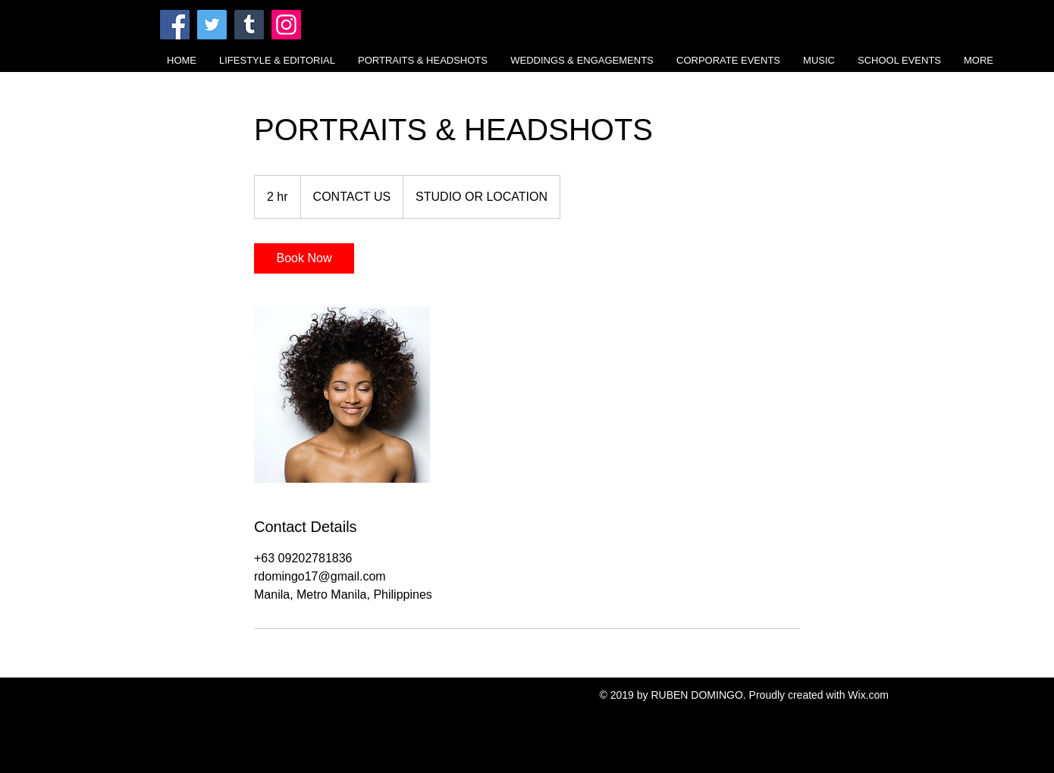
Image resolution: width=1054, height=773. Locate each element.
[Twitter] (212, 24)
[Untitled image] (342, 395)
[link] (304, 258)
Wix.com (868, 695)
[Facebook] (175, 24)
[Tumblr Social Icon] (249, 24)
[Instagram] (286, 24)
